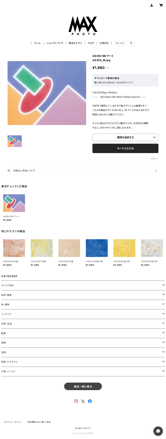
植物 (3, 342)
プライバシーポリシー (13, 422)
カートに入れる (125, 148)
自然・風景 (6, 295)
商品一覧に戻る (83, 386)
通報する (154, 158)
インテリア (6, 314)
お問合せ (104, 43)
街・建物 (5, 304)
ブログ (91, 43)
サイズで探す (7, 285)
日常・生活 (6, 323)
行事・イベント (8, 371)
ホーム (37, 43)
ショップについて (54, 43)
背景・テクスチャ (9, 362)
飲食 (3, 333)
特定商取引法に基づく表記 (39, 422)
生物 (3, 352)
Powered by (83, 433)
